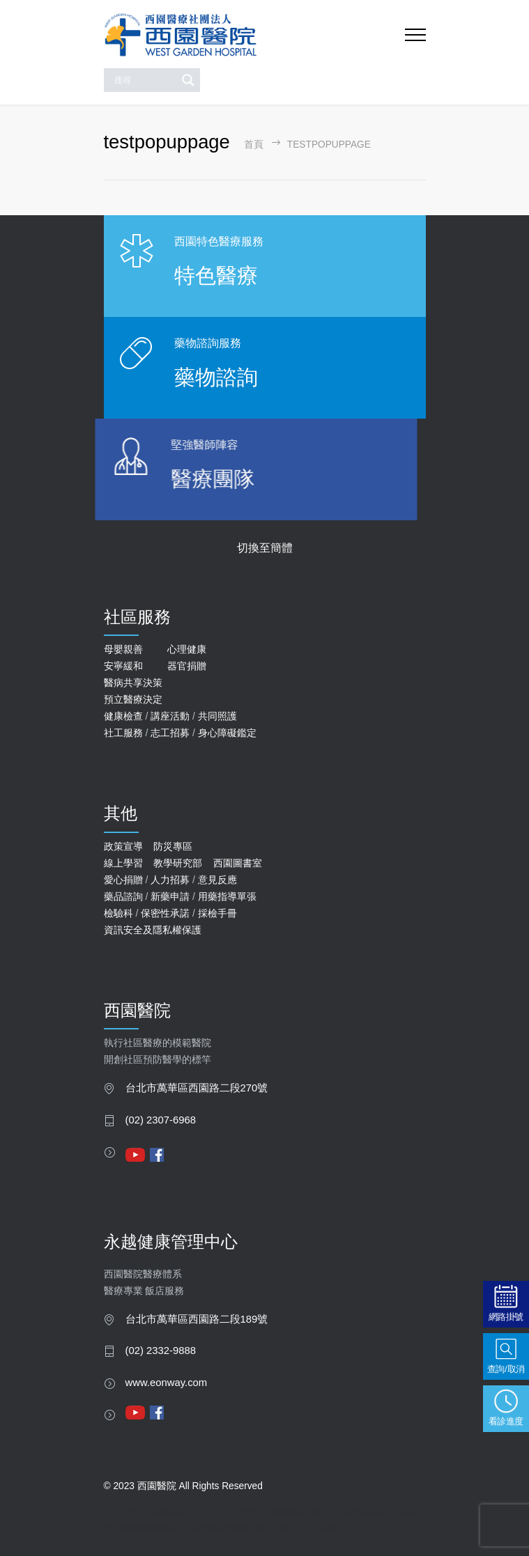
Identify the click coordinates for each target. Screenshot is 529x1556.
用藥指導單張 (227, 896)
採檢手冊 (217, 913)
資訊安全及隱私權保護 (152, 929)
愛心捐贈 (123, 879)
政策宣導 (123, 846)
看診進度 (506, 1421)
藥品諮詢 (123, 896)
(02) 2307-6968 (161, 1120)
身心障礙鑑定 (227, 732)
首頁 (253, 144)
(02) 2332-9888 (161, 1350)
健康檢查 (123, 716)
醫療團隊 (167, 478)
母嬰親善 (123, 649)
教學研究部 (177, 863)
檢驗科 (118, 913)
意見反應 (217, 879)
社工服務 (123, 732)
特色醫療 (216, 275)
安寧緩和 (123, 665)
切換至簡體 (265, 548)
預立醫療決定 (133, 699)
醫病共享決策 (133, 682)
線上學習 (123, 863)
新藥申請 (170, 896)
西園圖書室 (237, 863)
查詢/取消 (506, 1369)
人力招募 (170, 879)
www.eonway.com (166, 1382)
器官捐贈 (186, 665)
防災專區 (172, 846)
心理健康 (186, 649)
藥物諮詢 (214, 377)
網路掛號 (506, 1317)
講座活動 (170, 716)
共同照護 (217, 716)
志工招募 (170, 732)
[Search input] (144, 80)
